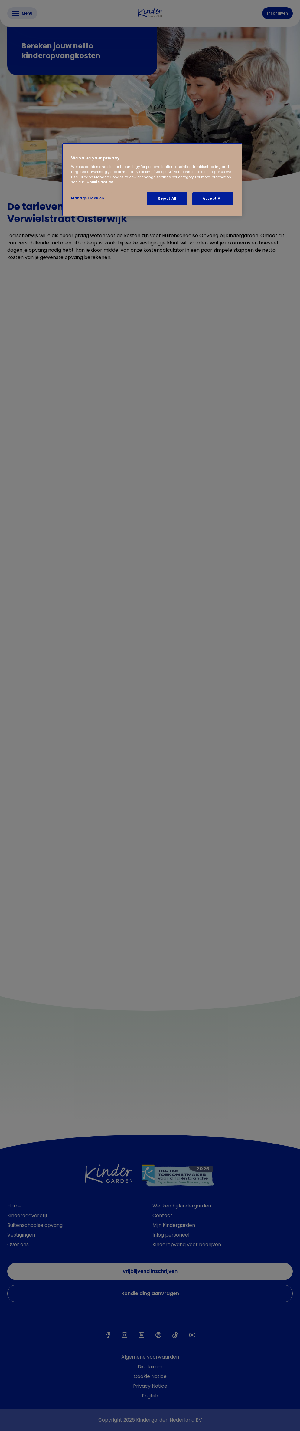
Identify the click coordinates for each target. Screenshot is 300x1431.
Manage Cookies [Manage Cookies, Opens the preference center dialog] (87, 198)
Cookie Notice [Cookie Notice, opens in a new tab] (99, 182)
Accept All (213, 198)
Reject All (167, 198)
